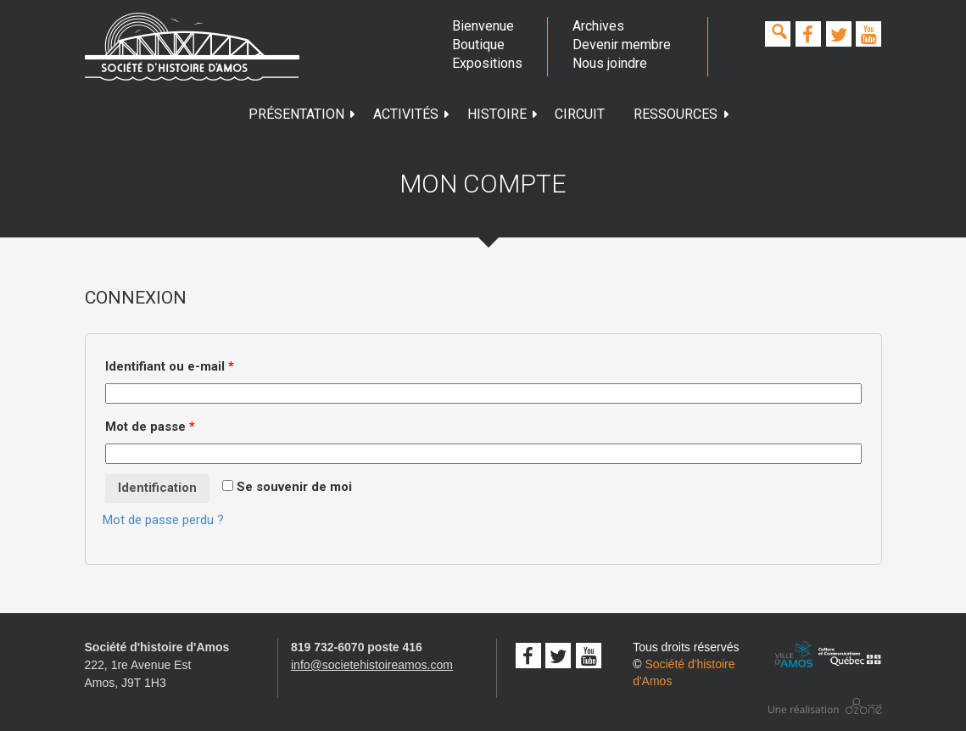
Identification (157, 487)
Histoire (503, 114)
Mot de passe (150, 426)
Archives (598, 26)
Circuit (580, 114)
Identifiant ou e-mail (169, 366)
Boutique (478, 44)
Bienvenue (483, 26)
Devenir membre (621, 44)
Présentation (302, 114)
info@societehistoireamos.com (372, 665)
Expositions (487, 63)
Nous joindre (609, 63)
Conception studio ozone (825, 706)
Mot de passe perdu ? (163, 519)
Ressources (682, 114)
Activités (412, 114)
